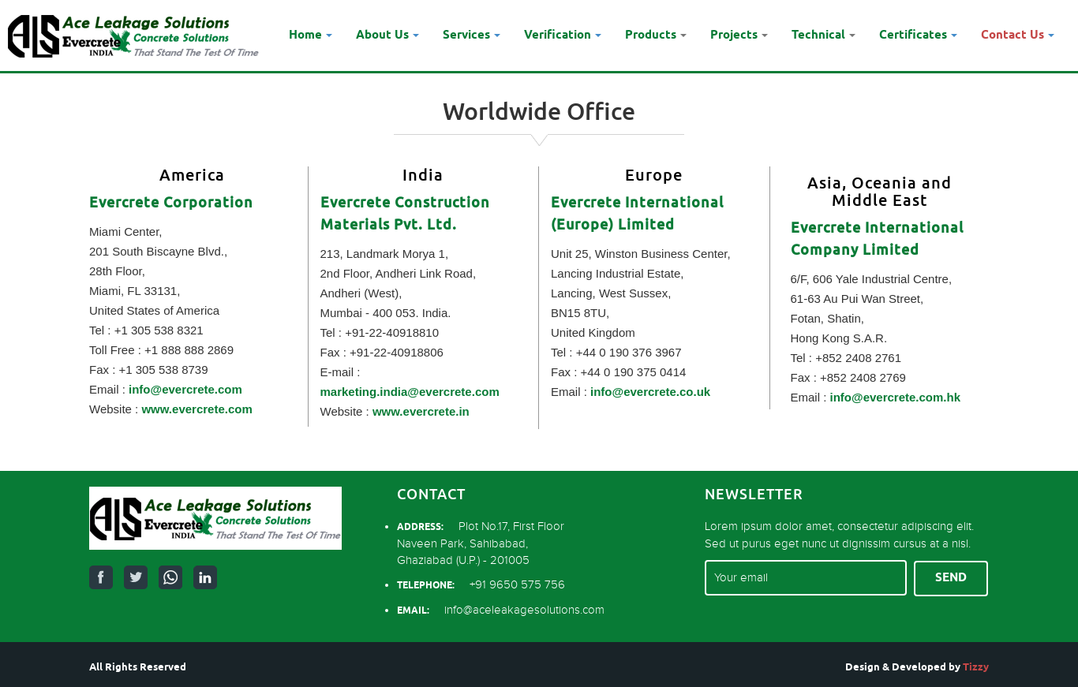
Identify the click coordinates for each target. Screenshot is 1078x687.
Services (471, 35)
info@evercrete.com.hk (895, 397)
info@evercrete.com (185, 389)
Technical (823, 35)
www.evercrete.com (196, 409)
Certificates (918, 35)
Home (310, 35)
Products (656, 35)
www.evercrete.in (421, 411)
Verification (562, 35)
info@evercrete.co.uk (650, 391)
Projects (739, 35)
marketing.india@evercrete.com (410, 391)
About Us (387, 35)
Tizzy (976, 667)
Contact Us (1017, 35)
